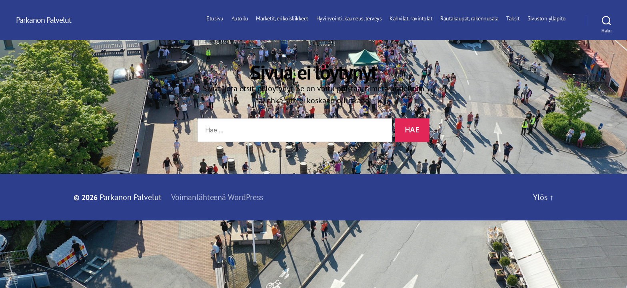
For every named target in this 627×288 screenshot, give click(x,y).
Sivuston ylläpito (546, 18)
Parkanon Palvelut (43, 20)
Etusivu (215, 18)
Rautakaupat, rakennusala (469, 18)
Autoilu (240, 18)
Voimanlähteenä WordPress (217, 197)
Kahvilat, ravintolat (410, 18)
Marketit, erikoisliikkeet (282, 18)
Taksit (512, 18)
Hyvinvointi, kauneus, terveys (349, 18)
